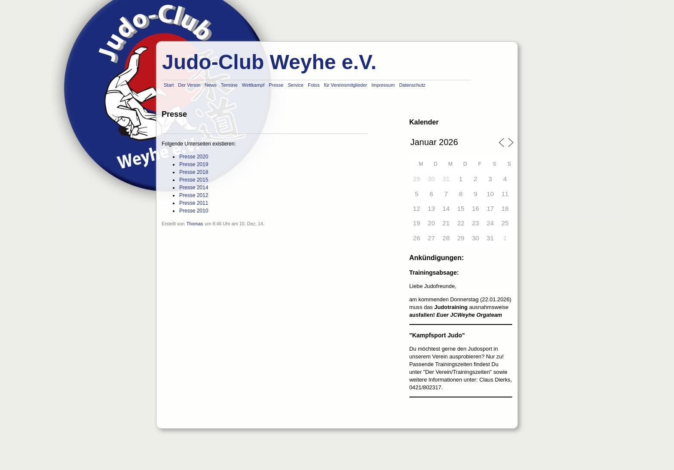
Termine (229, 85)
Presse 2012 (193, 195)
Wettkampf (253, 85)
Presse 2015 (193, 180)
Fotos (314, 85)
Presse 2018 (193, 172)
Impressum (383, 85)
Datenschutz (412, 85)
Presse (276, 85)
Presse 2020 (193, 157)
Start (169, 85)
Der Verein (189, 85)
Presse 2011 (193, 203)
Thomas (194, 223)
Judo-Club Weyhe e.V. (269, 62)
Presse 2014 (193, 188)
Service (295, 85)
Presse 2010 (193, 211)
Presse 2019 (193, 164)
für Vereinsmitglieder (345, 85)
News (211, 85)
